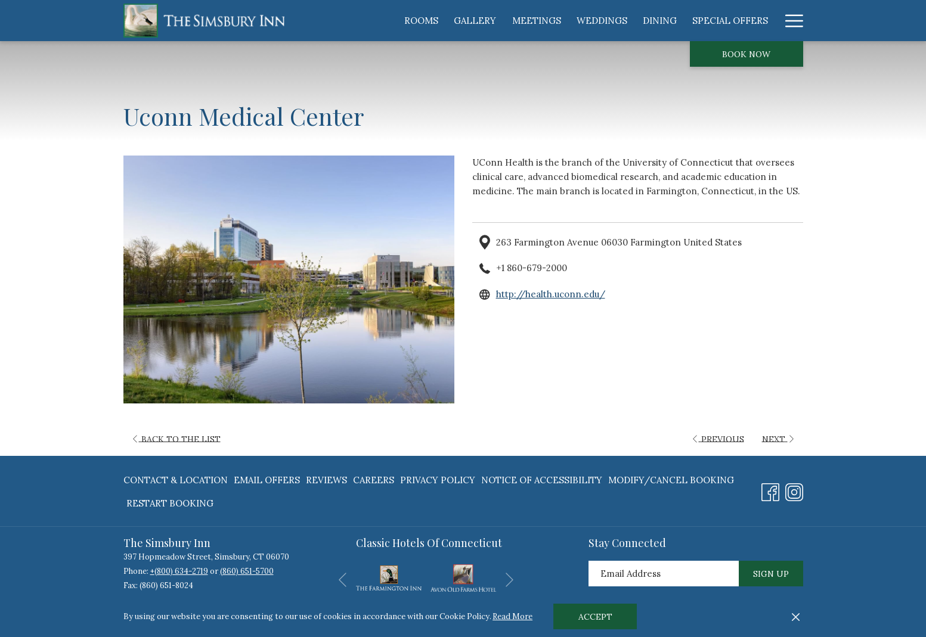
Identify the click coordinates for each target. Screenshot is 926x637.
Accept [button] (595, 616)
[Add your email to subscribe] (664, 573)
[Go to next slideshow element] (509, 580)
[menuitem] (421, 20)
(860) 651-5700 (247, 571)
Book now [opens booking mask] (746, 54)
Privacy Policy (437, 480)
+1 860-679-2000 (531, 268)
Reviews (326, 480)
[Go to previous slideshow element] (342, 580)
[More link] (789, 20)
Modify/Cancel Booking (671, 480)
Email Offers (267, 480)
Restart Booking (169, 503)
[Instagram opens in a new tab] (794, 489)
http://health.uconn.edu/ (550, 294)
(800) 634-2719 (181, 571)
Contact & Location (175, 480)
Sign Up (771, 573)
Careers (373, 480)
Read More (512, 616)
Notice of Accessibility (541, 480)
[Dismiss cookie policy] (795, 616)
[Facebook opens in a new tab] (770, 489)
